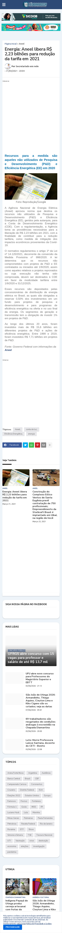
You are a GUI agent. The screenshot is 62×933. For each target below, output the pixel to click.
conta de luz (31, 429)
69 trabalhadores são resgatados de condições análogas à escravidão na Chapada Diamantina (40, 723)
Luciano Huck (13, 812)
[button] (4, 4)
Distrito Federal (27, 790)
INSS (34, 807)
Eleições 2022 (13, 795)
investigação (39, 846)
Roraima (11, 829)
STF (22, 829)
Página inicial (11, 44)
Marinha (36, 812)
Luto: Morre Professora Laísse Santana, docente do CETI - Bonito (40, 743)
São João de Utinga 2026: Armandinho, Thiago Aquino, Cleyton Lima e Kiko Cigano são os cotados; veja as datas (40, 700)
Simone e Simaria (15, 835)
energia (31, 433)
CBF (37, 778)
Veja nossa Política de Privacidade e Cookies (34, 924)
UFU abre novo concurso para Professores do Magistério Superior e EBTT (40, 678)
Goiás (24, 807)
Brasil (27, 778)
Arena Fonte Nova (15, 773)
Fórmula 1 (12, 807)
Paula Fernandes (45, 818)
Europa (47, 795)
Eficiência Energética (13, 433)
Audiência (46, 773)
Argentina (32, 773)
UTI (9, 840)
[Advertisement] (31, 114)
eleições (24, 846)
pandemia (11, 852)
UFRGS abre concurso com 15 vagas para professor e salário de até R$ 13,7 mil (31, 658)
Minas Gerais (13, 818)
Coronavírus (36, 784)
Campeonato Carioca (16, 784)
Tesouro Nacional (44, 835)
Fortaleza (36, 801)
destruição (43, 840)
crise (31, 840)
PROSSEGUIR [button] (13, 927)
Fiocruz (24, 801)
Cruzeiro (11, 790)
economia (11, 846)
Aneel (21, 44)
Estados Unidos (32, 795)
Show (31, 829)
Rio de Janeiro (46, 823)
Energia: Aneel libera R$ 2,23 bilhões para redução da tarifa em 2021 (14, 496)
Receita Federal (28, 823)
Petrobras (11, 823)
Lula (26, 812)
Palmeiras (28, 818)
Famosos (11, 801)
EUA (41, 790)
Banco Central (13, 778)
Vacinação (20, 840)
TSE (29, 835)
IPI (42, 807)
